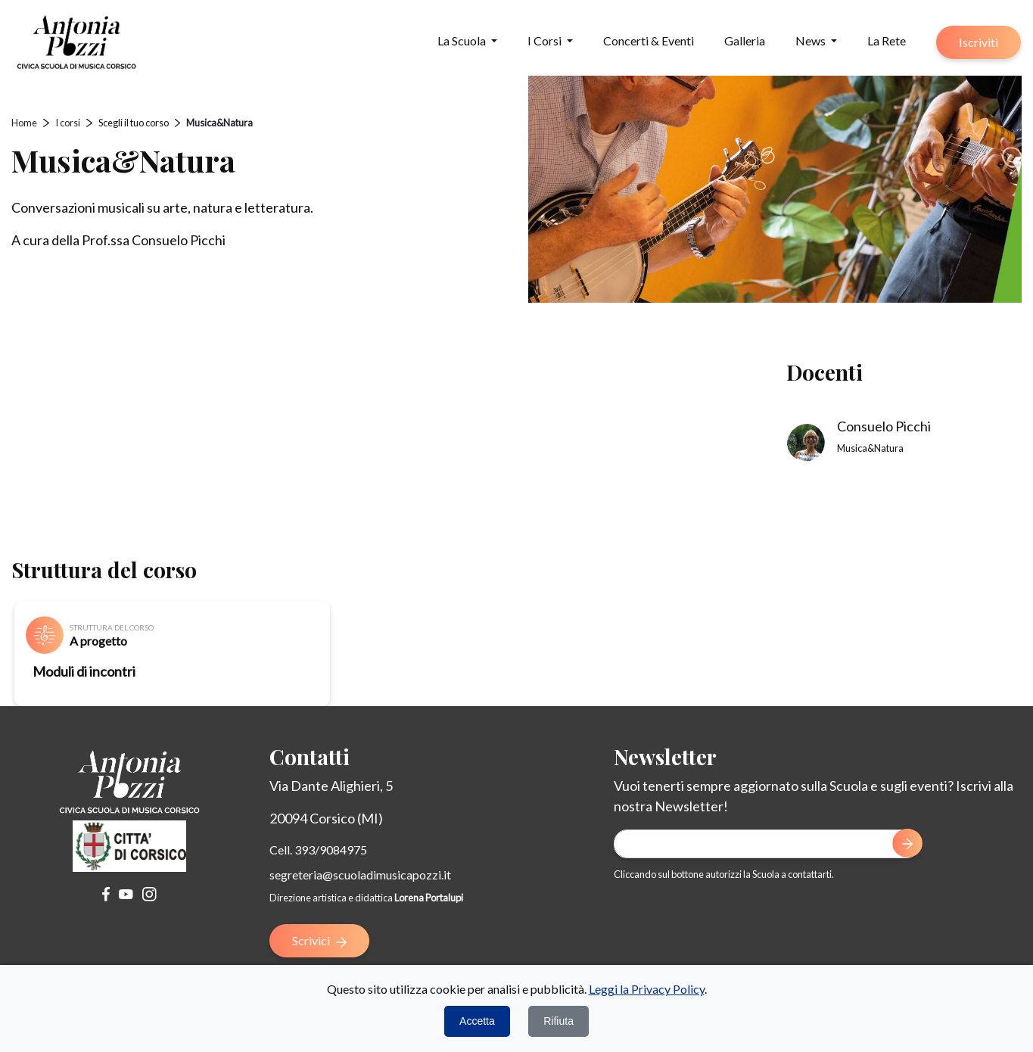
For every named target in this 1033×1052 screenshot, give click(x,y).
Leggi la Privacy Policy (647, 989)
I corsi (67, 123)
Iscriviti (978, 42)
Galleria (744, 40)
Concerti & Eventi (648, 40)
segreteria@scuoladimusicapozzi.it (360, 874)
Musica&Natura (219, 123)
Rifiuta (558, 1021)
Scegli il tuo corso (133, 123)
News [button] (811, 40)
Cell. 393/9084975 (318, 849)
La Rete (886, 40)
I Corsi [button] (545, 40)
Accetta (477, 1021)
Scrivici (319, 940)
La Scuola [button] (462, 40)
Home (24, 123)
